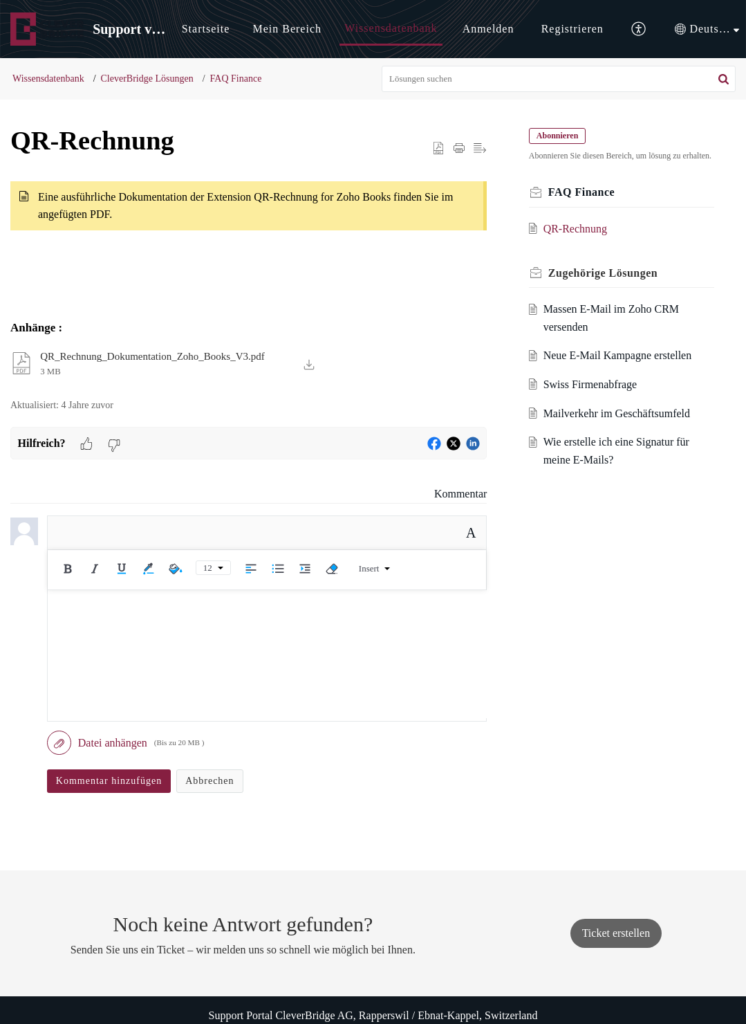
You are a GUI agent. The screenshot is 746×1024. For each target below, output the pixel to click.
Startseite (206, 29)
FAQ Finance (236, 78)
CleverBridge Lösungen (147, 78)
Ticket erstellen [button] (616, 933)
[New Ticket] (616, 933)
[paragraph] (248, 214)
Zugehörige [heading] (605, 286)
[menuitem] (206, 29)
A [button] (471, 532)
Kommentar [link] (460, 494)
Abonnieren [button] (559, 135)
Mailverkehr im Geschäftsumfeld (618, 426)
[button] (639, 29)
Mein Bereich (286, 29)
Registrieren (572, 29)
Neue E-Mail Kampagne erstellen (619, 369)
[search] (559, 79)
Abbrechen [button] (209, 781)
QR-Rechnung (577, 242)
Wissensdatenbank (390, 28)
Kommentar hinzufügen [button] (109, 781)
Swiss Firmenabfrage (592, 397)
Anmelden (488, 29)
